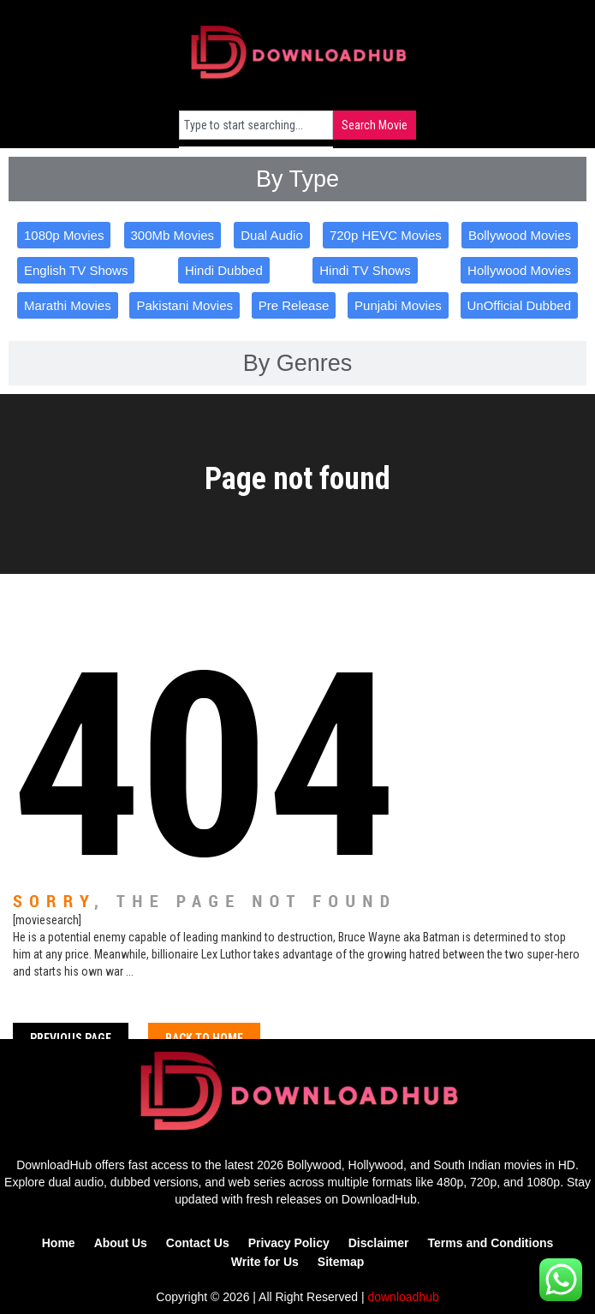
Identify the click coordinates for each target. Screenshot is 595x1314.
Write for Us (265, 1262)
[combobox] (256, 125)
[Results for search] (256, 149)
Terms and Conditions (491, 1243)
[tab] (297, 179)
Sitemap (341, 1262)
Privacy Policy (289, 1243)
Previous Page (70, 1038)
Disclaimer (378, 1243)
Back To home (204, 1038)
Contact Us (197, 1243)
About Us (120, 1243)
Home (58, 1243)
